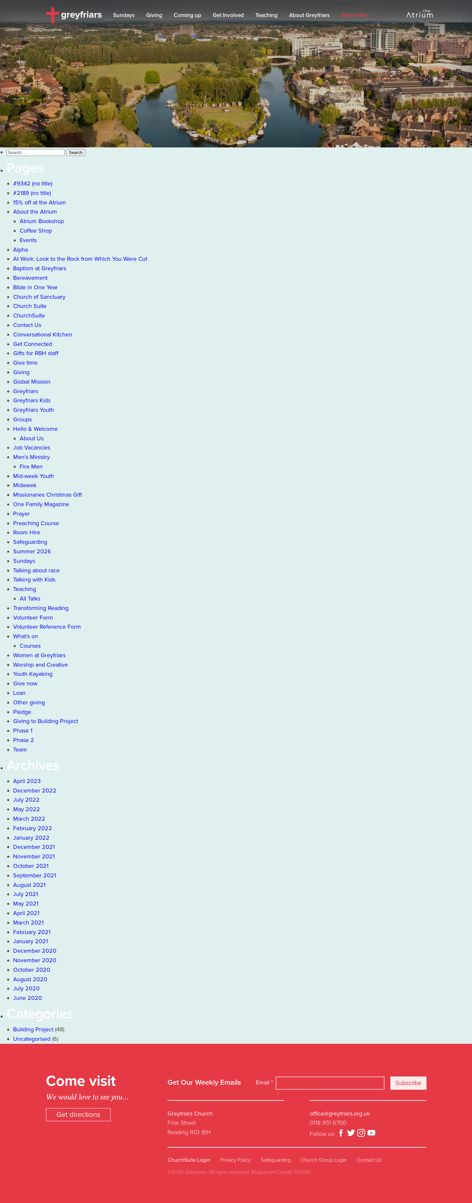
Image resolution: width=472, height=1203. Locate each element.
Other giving (29, 702)
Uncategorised (31, 1038)
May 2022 (26, 809)
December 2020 (34, 950)
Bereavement (30, 277)
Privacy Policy (235, 1160)
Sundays (124, 15)
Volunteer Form (33, 617)
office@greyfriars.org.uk (340, 1113)
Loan (19, 693)
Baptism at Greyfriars (39, 268)
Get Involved (228, 15)
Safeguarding (30, 541)
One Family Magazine (41, 504)
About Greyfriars (309, 15)
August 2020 (30, 979)
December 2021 (34, 846)
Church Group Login (324, 1160)
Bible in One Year (35, 287)
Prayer (21, 513)
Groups (22, 419)
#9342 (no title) (32, 183)
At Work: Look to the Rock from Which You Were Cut (80, 258)
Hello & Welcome (35, 428)
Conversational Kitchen (42, 334)
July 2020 (26, 988)
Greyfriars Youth (33, 409)
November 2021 (34, 856)
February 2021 (31, 932)
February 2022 (32, 828)
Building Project (33, 1029)
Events (28, 240)
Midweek (24, 485)
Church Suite (30, 306)
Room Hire (354, 15)
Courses (30, 645)
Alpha (20, 249)
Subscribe (408, 1083)
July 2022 (26, 799)
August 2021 (29, 884)
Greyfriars (25, 391)
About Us (32, 438)
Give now (25, 683)
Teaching (266, 15)
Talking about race (36, 570)
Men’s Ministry (31, 457)
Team (20, 749)
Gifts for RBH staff (35, 353)
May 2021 (25, 903)
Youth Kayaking (32, 674)
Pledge (22, 712)
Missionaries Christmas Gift (47, 494)
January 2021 (30, 941)
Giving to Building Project (45, 721)
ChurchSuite (29, 315)
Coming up (187, 15)
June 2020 (27, 998)
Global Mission (31, 381)
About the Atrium (35, 211)
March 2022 (29, 818)
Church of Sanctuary (39, 296)
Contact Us (27, 325)
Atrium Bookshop (42, 221)
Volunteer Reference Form (47, 626)
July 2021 (25, 894)
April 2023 (27, 781)
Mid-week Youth (33, 476)
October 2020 (31, 969)
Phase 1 (22, 730)
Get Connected (32, 344)
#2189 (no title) (32, 193)
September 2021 (34, 875)
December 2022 (34, 790)
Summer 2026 (32, 551)
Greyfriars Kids (31, 400)
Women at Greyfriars (39, 655)
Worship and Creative (40, 664)
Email (264, 1082)
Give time (25, 362)
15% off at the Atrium (39, 202)
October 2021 (31, 865)
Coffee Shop (36, 230)
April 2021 (26, 913)
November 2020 (34, 960)
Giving (154, 15)
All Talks (30, 598)
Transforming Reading (41, 608)
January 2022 (31, 837)
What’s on (25, 636)
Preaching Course (36, 523)
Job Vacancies (31, 447)
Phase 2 (23, 740)
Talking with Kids (34, 579)
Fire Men (31, 466)
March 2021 (28, 922)
